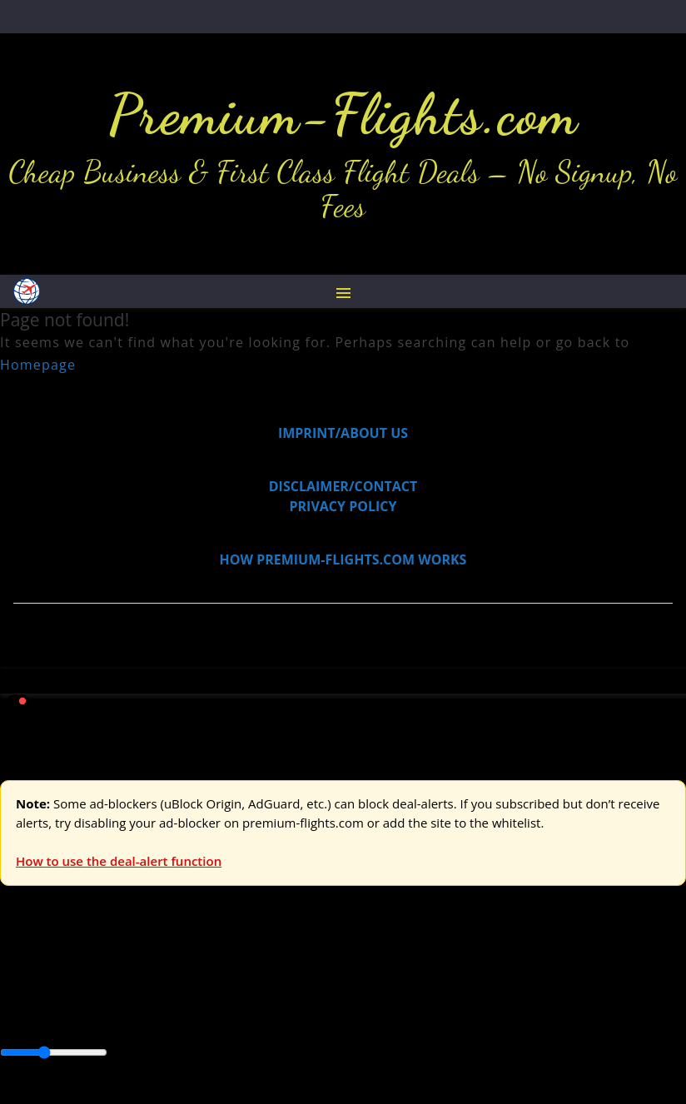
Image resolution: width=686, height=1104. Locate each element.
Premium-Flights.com (343, 114)
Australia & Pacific (123, 1015)
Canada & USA (226, 1015)
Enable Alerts (131, 1094)
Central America (391, 1015)
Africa (18, 1015)
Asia (52, 1015)
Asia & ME (171, 976)
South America (613, 1015)
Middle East (528, 1015)
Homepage (38, 365)
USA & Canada (92, 976)
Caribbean (307, 1015)
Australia (233, 976)
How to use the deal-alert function (118, 861)
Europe (22, 976)
